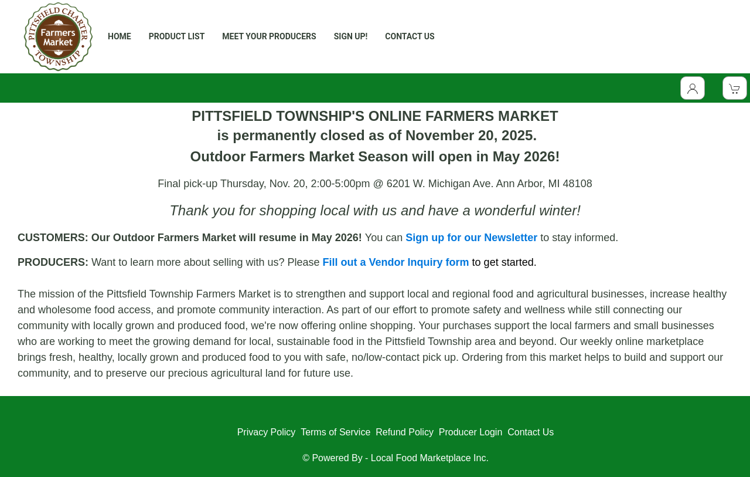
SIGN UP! (351, 36)
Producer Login (471, 432)
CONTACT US (409, 36)
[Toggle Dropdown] (692, 88)
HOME (119, 36)
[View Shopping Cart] (734, 88)
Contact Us (530, 432)
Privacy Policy (266, 432)
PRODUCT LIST (177, 36)
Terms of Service (335, 432)
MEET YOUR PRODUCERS (269, 36)
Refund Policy (405, 432)
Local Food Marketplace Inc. (430, 458)
